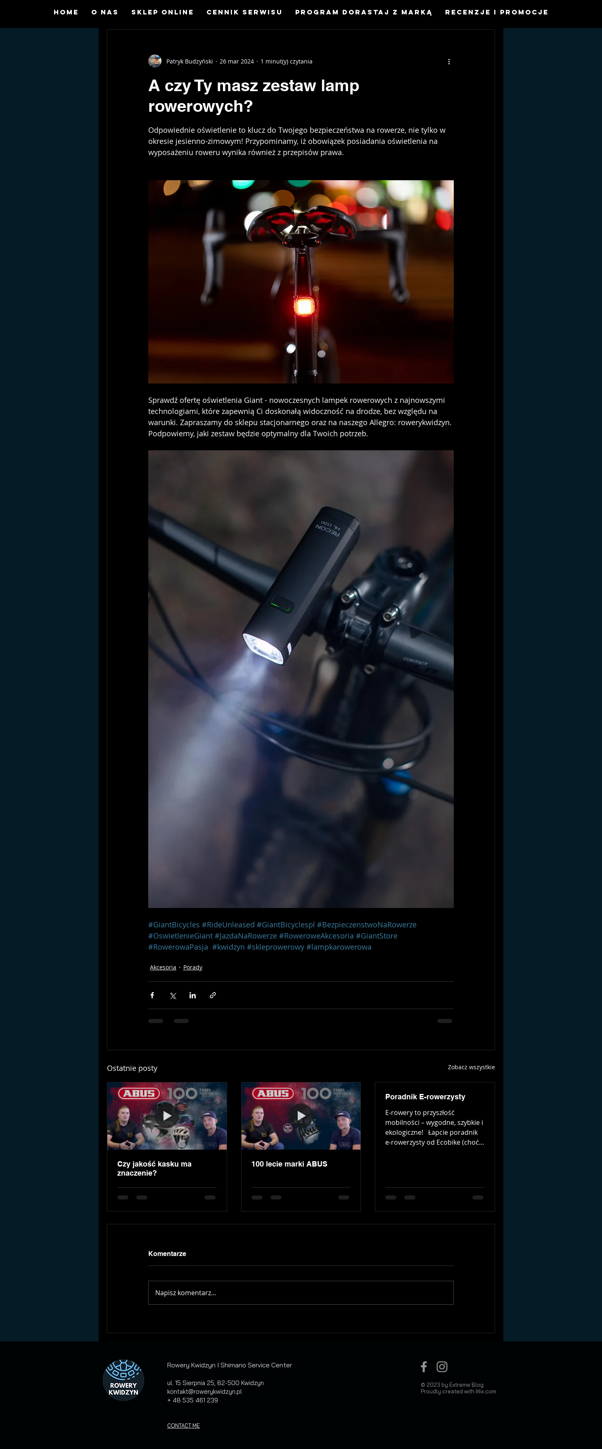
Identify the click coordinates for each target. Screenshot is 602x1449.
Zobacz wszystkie (471, 1067)
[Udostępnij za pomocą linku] (213, 995)
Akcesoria (163, 967)
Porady (192, 967)
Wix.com (486, 1391)
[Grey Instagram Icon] (442, 1367)
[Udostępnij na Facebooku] (152, 995)
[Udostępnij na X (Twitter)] (172, 995)
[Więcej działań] (449, 61)
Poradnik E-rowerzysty (425, 1096)
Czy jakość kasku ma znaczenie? (154, 1168)
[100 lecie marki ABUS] (301, 1115)
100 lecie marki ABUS (289, 1164)
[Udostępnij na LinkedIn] (193, 995)
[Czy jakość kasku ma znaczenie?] (167, 1115)
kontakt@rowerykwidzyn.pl (204, 1391)
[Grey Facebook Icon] (424, 1367)
